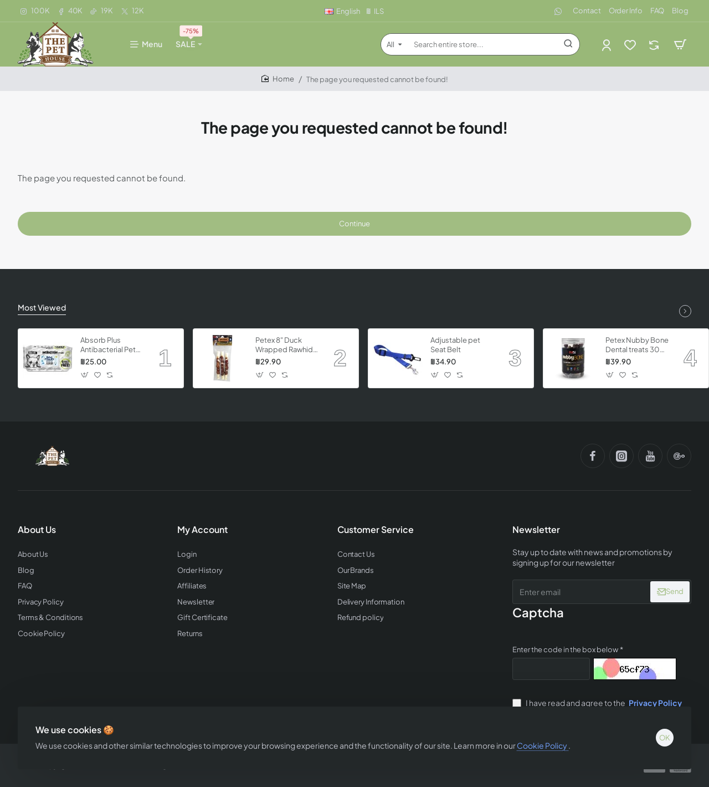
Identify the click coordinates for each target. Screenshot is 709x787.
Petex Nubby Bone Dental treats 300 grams (637, 345)
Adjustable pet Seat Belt (455, 345)
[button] (85, 375)
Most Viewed (42, 307)
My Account (202, 529)
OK (664, 737)
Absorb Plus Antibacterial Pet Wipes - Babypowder (108, 345)
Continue (354, 223)
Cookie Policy (542, 745)
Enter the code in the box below (565, 649)
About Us (37, 529)
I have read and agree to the (598, 703)
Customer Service (375, 529)
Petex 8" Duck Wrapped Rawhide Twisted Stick (286, 345)
